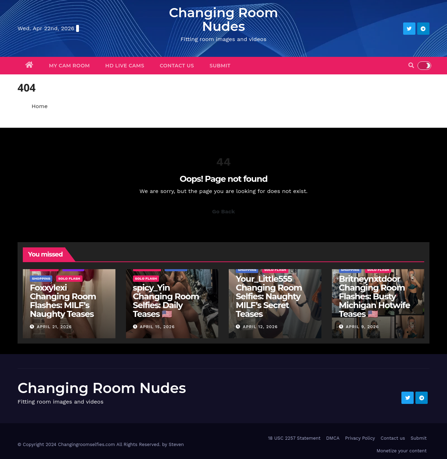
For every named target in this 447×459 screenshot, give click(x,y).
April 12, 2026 (260, 326)
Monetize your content (401, 450)
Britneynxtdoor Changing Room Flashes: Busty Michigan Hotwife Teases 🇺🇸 (374, 296)
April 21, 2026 (54, 326)
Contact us (177, 65)
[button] (411, 65)
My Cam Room (69, 65)
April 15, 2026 (157, 326)
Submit (220, 65)
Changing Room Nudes (223, 19)
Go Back (223, 211)
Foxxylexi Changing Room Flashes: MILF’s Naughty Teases (63, 300)
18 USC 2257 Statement (294, 438)
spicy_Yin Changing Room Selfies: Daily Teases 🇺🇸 (166, 300)
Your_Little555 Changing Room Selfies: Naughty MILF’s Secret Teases (269, 296)
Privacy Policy (360, 438)
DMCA (332, 438)
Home (40, 106)
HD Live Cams (124, 65)
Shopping (41, 278)
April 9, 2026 (362, 326)
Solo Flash (69, 278)
